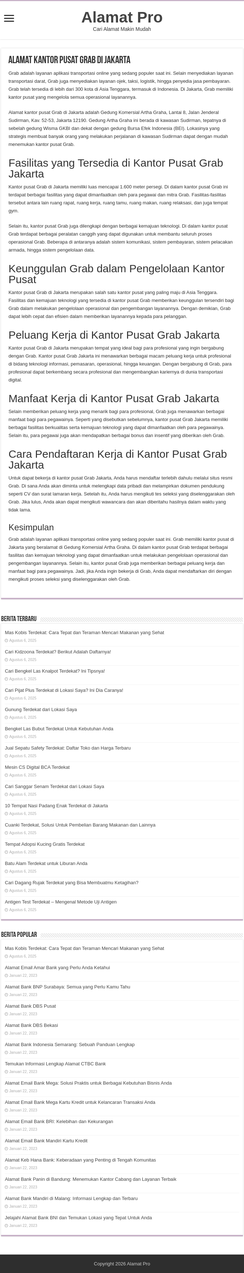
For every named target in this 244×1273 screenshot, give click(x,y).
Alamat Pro (122, 17)
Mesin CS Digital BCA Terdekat (37, 767)
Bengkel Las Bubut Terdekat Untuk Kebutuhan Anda (59, 728)
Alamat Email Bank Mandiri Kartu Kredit (46, 1140)
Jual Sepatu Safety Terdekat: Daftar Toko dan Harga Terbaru (68, 748)
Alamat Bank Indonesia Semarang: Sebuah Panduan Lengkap (69, 1044)
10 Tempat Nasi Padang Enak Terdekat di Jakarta (56, 805)
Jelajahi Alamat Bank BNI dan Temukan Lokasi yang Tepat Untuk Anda (78, 1217)
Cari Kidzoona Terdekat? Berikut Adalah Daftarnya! (58, 651)
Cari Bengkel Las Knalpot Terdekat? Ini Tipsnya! (55, 671)
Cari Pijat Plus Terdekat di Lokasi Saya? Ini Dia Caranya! (64, 690)
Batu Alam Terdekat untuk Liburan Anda (46, 863)
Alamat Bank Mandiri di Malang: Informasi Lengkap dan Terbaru (71, 1198)
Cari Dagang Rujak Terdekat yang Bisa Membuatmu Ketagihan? (71, 882)
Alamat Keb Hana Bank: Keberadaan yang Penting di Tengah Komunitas (80, 1160)
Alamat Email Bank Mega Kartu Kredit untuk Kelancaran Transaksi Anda (80, 1102)
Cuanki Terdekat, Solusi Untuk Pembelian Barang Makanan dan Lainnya (80, 825)
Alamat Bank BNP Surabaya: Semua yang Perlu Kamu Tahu (67, 987)
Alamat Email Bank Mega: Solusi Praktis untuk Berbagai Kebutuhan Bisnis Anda (88, 1083)
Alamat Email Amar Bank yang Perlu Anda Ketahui (57, 967)
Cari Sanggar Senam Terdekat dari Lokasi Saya (54, 786)
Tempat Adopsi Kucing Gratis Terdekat (44, 844)
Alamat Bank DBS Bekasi (31, 1025)
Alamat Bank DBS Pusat (30, 1006)
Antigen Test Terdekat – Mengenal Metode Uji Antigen (61, 902)
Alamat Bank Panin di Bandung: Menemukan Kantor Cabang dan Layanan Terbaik (90, 1179)
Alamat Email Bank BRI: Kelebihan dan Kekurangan (59, 1121)
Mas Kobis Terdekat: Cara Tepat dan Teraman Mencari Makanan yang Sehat (84, 632)
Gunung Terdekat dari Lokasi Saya (41, 709)
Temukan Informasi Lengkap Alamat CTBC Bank (55, 1063)
